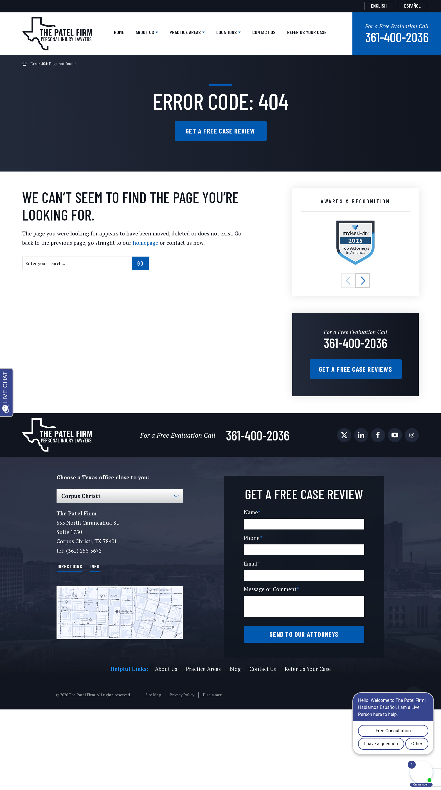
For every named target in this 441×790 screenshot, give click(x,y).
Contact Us (235, 72)
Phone (252, 619)
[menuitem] (368, 6)
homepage (128, 300)
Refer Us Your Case (291, 72)
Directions (74, 631)
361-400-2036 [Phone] (356, 398)
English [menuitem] (368, 5)
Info (105, 631)
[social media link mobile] (344, 500)
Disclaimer (211, 775)
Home (51, 72)
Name (252, 593)
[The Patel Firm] (57, 29)
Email (251, 644)
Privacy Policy (181, 775)
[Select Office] (120, 561)
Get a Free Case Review (220, 183)
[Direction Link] (120, 677)
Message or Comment (271, 670)
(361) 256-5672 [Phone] (83, 616)
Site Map (152, 775)
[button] (348, 337)
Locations (189, 72)
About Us (84, 72)
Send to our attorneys (304, 714)
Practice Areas (136, 72)
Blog (233, 749)
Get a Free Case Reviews (355, 429)
